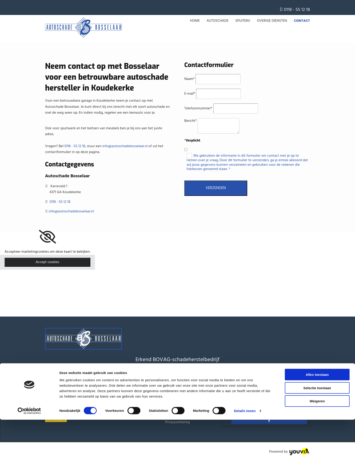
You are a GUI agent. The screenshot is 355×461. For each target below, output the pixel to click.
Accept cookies (47, 262)
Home (195, 21)
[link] (47, 237)
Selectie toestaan (317, 429)
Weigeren (317, 442)
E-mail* (189, 94)
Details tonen (244, 452)
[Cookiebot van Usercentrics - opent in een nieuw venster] (29, 452)
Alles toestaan (317, 416)
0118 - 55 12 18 (297, 9)
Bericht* (190, 121)
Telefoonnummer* (198, 108)
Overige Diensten (272, 21)
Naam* (189, 79)
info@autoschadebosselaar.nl (125, 146)
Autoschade (218, 21)
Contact (302, 21)
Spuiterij (242, 21)
